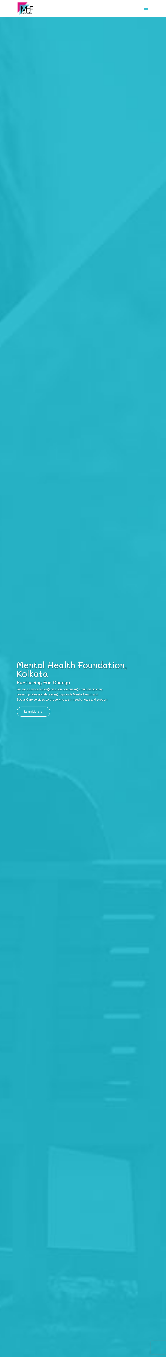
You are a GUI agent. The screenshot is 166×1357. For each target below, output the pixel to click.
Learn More (31, 711)
